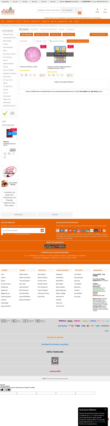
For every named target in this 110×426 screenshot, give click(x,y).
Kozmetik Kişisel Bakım (8, 48)
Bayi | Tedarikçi (37, 25)
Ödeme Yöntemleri (25, 277)
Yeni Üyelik (83, 90)
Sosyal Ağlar (4, 302)
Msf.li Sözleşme (24, 289)
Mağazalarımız (5, 292)
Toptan (44, 21)
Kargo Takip (5, 1)
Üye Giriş (52, 1)
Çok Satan (34, 21)
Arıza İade (77, 296)
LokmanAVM (55, 370)
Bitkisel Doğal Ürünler (7, 42)
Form (52, 21)
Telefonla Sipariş (6, 296)
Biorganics (19, 214)
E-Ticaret (48, 378)
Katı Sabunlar (26, 34)
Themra (6, 141)
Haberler (3, 299)
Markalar (9, 21)
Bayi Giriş (34, 1)
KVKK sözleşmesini (9, 234)
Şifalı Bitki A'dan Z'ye (9, 105)
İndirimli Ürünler (42, 277)
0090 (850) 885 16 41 (99, 287)
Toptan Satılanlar (43, 289)
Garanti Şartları (24, 286)
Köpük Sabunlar (41, 34)
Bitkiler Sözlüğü (60, 292)
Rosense (55, 214)
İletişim (53, 25)
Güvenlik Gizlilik (24, 292)
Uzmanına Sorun (6, 283)
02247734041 (86, 1)
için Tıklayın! (100, 280)
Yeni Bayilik (77, 283)
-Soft (44, 378)
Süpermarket (7, 76)
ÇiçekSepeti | (42, 255)
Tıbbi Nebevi (59, 277)
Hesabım (77, 289)
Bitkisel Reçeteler (61, 289)
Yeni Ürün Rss (60, 305)
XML (70, 21)
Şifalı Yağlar (59, 283)
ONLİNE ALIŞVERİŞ (55, 336)
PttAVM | (50, 255)
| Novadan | (37, 257)
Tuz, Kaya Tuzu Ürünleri (7, 87)
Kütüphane (59, 273)
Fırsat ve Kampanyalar (7, 94)
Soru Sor (15, 1)
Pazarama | (82, 255)
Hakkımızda (4, 25)
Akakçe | (69, 257)
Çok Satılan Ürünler (43, 292)
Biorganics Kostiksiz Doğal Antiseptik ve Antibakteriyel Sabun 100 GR (53, 64)
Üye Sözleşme (78, 277)
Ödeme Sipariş (23, 273)
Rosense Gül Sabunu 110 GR (28, 63)
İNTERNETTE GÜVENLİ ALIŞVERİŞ (55, 343)
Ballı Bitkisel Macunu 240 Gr (9, 144)
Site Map (58, 299)
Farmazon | (55, 257)
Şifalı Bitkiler (59, 280)
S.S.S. (2, 273)
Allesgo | (62, 257)
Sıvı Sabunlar (68, 34)
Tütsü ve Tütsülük (8, 70)
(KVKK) (91, 415)
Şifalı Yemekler (60, 286)
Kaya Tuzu (62, 21)
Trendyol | (64, 255)
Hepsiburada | (73, 255)
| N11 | (26, 255)
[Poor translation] (7, 389)
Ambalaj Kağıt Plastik (9, 37)
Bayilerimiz (4, 289)
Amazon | (57, 255)
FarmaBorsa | (46, 257)
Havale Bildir (78, 292)
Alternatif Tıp (60, 296)
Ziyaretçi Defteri (6, 305)
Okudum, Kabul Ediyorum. (15, 234)
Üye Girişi (94, 90)
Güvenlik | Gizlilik (25, 25)
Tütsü (25, 21)
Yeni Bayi (24, 1)
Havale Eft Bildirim (24, 296)
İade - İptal (22, 283)
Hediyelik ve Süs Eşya (9, 73)
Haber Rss (59, 302)
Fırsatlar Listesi (42, 280)
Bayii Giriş (77, 286)
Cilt (18, 21)
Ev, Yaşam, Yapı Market (7, 81)
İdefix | (75, 257)
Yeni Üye (43, 1)
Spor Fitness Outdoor (9, 53)
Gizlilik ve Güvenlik (99, 422)
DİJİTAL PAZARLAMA (55, 351)
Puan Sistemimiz (43, 286)
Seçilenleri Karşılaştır (58, 40)
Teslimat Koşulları (24, 280)
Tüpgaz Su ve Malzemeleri (7, 100)
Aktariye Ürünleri (8, 34)
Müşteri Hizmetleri (24, 299)
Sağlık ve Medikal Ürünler (8, 64)
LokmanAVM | (33, 255)
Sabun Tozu (55, 34)
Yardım (46, 25)
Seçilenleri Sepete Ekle (77, 40)
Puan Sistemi (14, 25)
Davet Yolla (41, 296)
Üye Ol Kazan (42, 273)
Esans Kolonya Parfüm (7, 58)
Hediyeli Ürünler (42, 283)
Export (77, 21)
